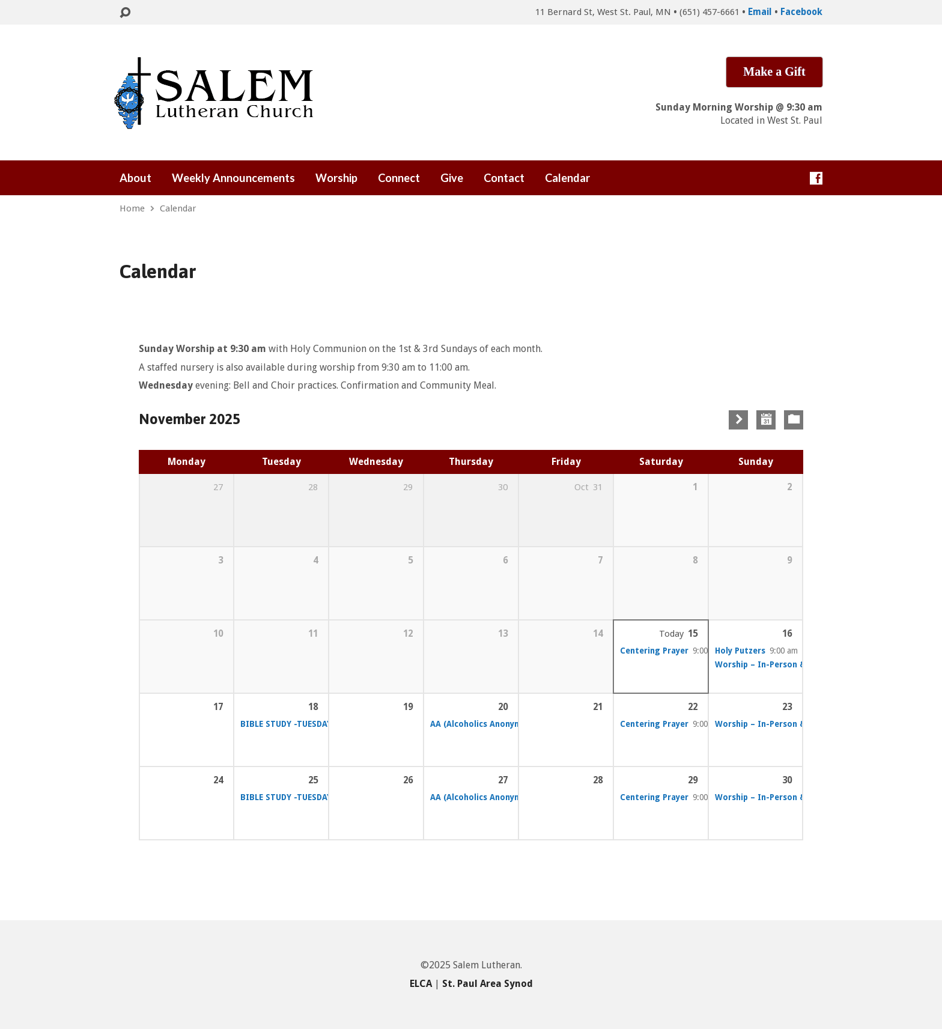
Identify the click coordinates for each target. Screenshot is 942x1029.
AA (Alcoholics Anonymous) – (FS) (497, 724)
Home (132, 208)
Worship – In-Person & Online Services (792, 664)
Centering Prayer (654, 650)
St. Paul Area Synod (487, 983)
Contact (504, 177)
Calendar (567, 177)
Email (760, 12)
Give (451, 177)
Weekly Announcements (233, 177)
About (135, 177)
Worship (336, 177)
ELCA (421, 983)
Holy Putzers (740, 650)
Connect (399, 177)
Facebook (801, 12)
